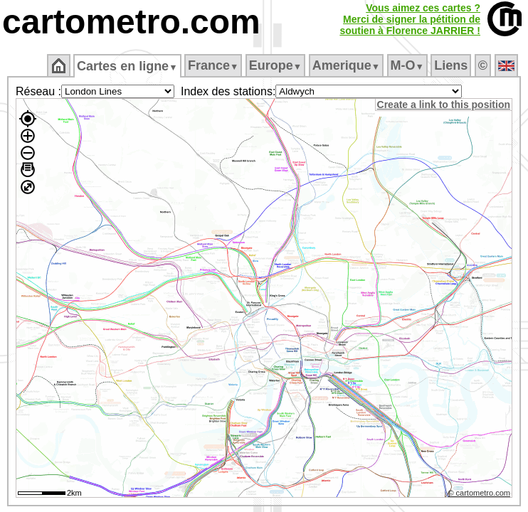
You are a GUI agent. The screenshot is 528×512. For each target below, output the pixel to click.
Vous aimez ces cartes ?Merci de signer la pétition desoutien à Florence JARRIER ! (409, 19)
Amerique (347, 65)
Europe (276, 65)
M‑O (408, 65)
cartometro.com (131, 22)
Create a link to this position (444, 104)
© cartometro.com (480, 495)
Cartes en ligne (128, 66)
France (214, 65)
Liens (452, 65)
